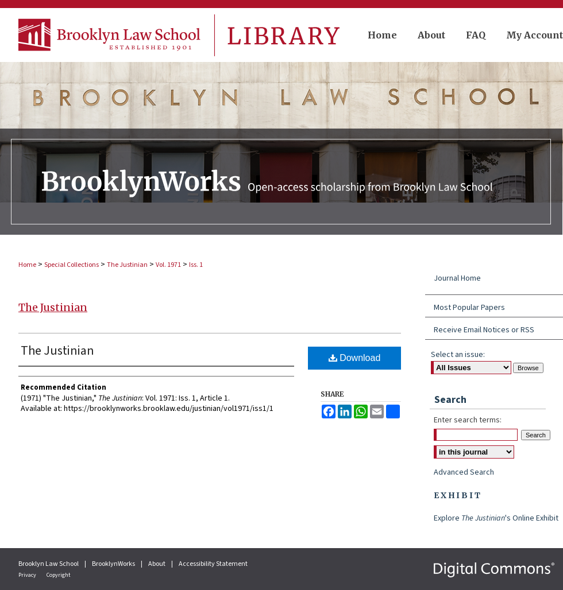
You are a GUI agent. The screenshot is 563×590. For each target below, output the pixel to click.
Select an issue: (458, 354)
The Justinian (127, 265)
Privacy (27, 575)
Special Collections (71, 265)
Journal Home (457, 278)
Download (355, 358)
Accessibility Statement (213, 564)
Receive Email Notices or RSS (484, 330)
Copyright (59, 575)
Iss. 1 (196, 265)
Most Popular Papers (469, 307)
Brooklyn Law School (49, 564)
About (157, 564)
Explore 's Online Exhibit (496, 518)
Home (27, 265)
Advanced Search (464, 472)
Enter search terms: (468, 420)
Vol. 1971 (168, 265)
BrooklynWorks (114, 564)
